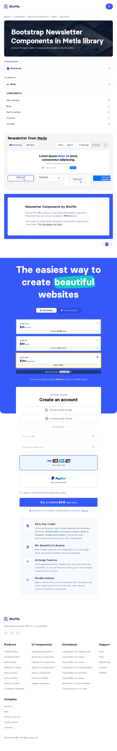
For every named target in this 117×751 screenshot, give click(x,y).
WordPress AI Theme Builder (76, 683)
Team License (69, 310)
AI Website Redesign (14, 688)
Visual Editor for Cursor (73, 662)
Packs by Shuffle (40, 678)
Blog (6, 711)
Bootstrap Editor (12, 657)
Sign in (85, 510)
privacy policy (59, 492)
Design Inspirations (41, 683)
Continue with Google (58, 410)
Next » (70, 145)
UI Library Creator (70, 531)
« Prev (61, 145)
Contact (103, 667)
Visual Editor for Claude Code (76, 651)
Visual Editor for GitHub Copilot (77, 667)
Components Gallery (55, 535)
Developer (46, 310)
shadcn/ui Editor (12, 683)
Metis (42, 138)
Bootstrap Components (43, 657)
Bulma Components (41, 672)
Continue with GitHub (58, 418)
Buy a (58, 502)
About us (8, 706)
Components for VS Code (74, 688)
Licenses (8, 727)
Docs (101, 651)
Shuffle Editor (53, 531)
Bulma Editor (10, 662)
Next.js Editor (10, 672)
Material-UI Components (43, 662)
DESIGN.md (104, 662)
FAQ (101, 657)
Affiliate (103, 672)
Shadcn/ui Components (43, 667)
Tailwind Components (42, 651)
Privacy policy (11, 722)
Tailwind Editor (11, 651)
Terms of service (12, 716)
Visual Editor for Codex (73, 657)
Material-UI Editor (12, 667)
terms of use (42, 492)
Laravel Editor (11, 678)
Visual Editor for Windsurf (74, 672)
